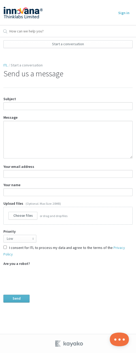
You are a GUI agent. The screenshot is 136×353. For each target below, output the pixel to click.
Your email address (68, 171)
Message (68, 136)
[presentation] (43, 277)
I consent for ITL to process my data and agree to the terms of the (64, 251)
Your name (68, 189)
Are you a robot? (68, 282)
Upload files (68, 213)
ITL (5, 65)
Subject (68, 103)
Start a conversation (68, 44)
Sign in (123, 12)
